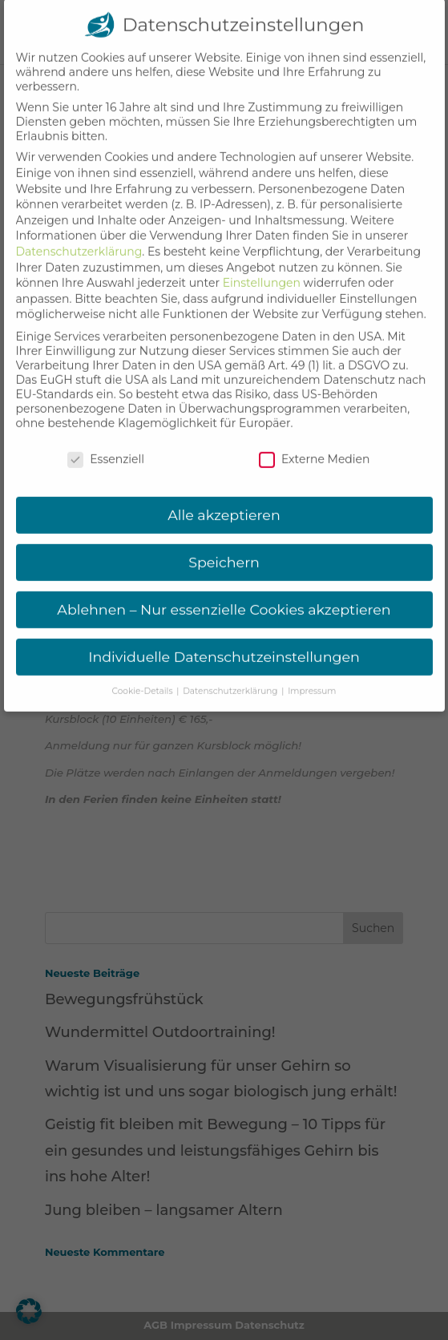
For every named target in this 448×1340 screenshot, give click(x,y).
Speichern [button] (224, 545)
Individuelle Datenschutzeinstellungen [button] (224, 640)
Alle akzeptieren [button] (224, 498)
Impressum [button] (312, 674)
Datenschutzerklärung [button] (231, 674)
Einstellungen (262, 266)
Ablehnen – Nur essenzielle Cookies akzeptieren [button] (223, 592)
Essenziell (105, 442)
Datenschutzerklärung (79, 235)
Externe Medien (314, 442)
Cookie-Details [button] (144, 674)
